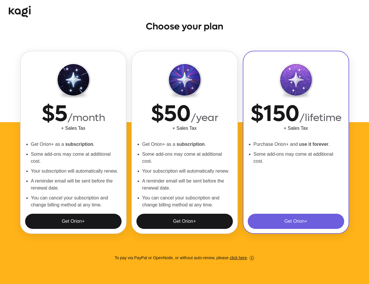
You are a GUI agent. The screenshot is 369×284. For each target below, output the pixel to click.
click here (238, 257)
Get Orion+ (73, 221)
